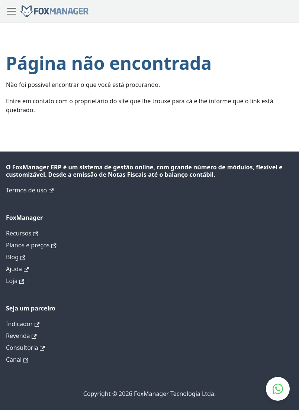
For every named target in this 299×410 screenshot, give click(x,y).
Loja (15, 281)
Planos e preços (31, 245)
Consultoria (25, 348)
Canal (17, 359)
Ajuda (17, 269)
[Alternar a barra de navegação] (11, 11)
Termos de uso (30, 190)
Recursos (22, 233)
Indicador (22, 324)
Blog (15, 257)
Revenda (21, 336)
